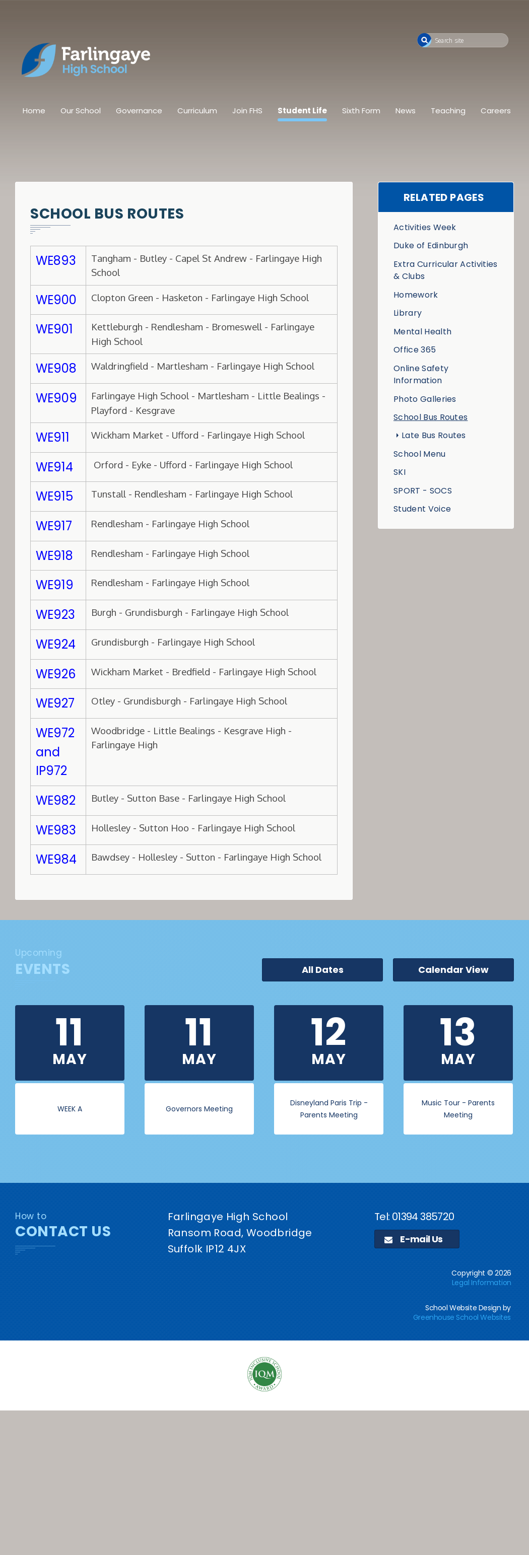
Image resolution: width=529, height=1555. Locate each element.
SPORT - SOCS (422, 491)
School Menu (419, 454)
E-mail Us (413, 1239)
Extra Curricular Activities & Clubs (445, 270)
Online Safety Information (420, 374)
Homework (415, 295)
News (405, 110)
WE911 (53, 437)
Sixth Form (361, 110)
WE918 (54, 555)
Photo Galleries (424, 399)
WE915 (54, 496)
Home (34, 110)
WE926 (56, 674)
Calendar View (453, 969)
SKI (399, 472)
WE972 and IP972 (55, 752)
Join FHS (247, 110)
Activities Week (424, 227)
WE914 (54, 467)
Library (407, 313)
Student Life (302, 110)
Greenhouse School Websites (462, 1317)
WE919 (55, 585)
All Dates (323, 969)
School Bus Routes (430, 417)
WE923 (55, 614)
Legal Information (481, 1283)
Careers (496, 110)
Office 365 (414, 350)
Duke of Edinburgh (430, 245)
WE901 (54, 329)
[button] (424, 40)
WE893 (56, 260)
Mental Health (422, 331)
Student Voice (422, 509)
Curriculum (197, 110)
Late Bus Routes (434, 435)
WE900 (56, 300)
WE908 (56, 368)
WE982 (56, 800)
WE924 (56, 644)
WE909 (56, 398)
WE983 (56, 830)
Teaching (448, 110)
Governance (139, 110)
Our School (80, 110)
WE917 (54, 526)
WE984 (56, 859)
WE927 (55, 703)
